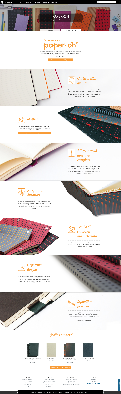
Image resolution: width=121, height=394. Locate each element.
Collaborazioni (49, 386)
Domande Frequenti (27, 379)
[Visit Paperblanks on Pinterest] (99, 383)
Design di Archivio (27, 384)
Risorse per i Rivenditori (71, 379)
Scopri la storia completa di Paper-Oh (60, 60)
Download (27, 383)
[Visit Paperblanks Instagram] (90, 383)
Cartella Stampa (49, 384)
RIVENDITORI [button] (52, 2)
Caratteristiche (71, 30)
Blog (45, 2)
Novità (18, 2)
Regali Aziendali (71, 381)
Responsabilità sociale (49, 381)
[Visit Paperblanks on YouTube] (93, 383)
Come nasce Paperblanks (49, 383)
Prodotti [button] (9, 2)
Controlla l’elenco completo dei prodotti (60, 367)
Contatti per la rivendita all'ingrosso (71, 384)
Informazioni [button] (27, 2)
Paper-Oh (50, 30)
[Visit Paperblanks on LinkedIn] (97, 383)
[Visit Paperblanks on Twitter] (95, 383)
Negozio (38, 2)
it (117, 2)
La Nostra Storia (49, 379)
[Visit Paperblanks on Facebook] (88, 383)
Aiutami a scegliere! (27, 381)
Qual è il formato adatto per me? (34, 133)
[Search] (107, 2)
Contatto (93, 379)
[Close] (101, 392)
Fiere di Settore (71, 383)
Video (27, 386)
